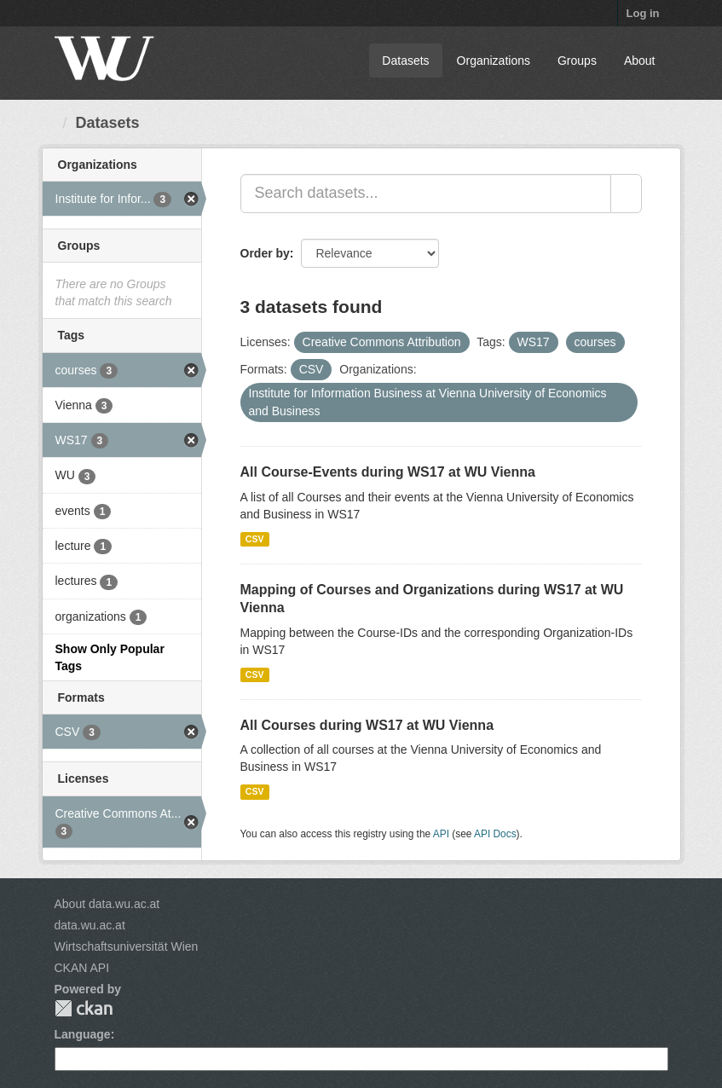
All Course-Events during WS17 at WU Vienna (387, 472)
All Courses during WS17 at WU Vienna (367, 725)
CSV (254, 539)
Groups (577, 60)
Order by (265, 253)
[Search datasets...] (425, 193)
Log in (643, 13)
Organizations (493, 60)
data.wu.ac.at (90, 925)
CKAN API (82, 968)
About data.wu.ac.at (107, 904)
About (640, 60)
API (441, 834)
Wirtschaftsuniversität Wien (127, 946)
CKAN (84, 1008)
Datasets (405, 60)
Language (83, 1034)
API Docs (495, 834)
